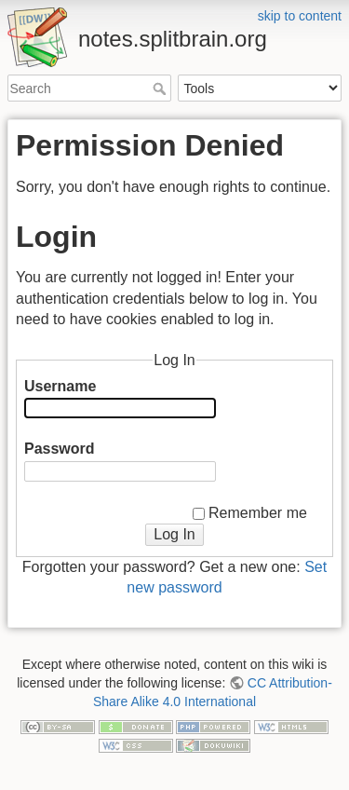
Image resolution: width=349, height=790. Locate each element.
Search (161, 88)
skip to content (300, 15)
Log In (174, 534)
